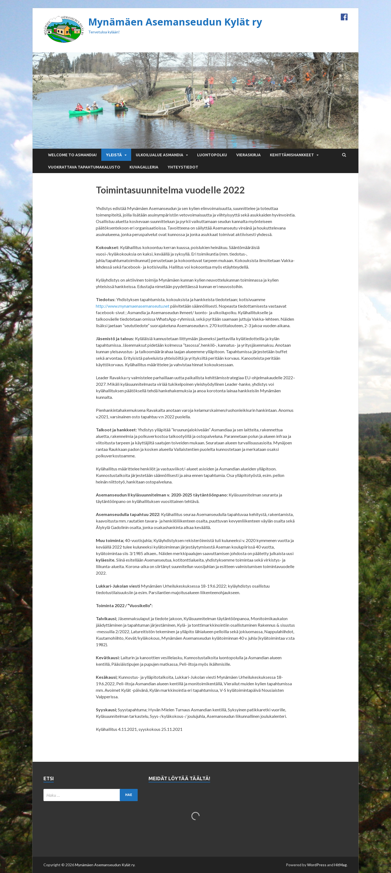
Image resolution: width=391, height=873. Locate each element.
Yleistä (114, 155)
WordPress (316, 864)
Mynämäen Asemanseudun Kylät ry (175, 21)
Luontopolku (212, 155)
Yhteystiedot (183, 167)
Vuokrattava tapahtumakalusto (84, 167)
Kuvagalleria (144, 167)
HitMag (340, 864)
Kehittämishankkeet (292, 155)
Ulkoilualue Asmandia (159, 155)
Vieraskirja (248, 155)
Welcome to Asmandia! (72, 155)
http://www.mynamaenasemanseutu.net (132, 305)
